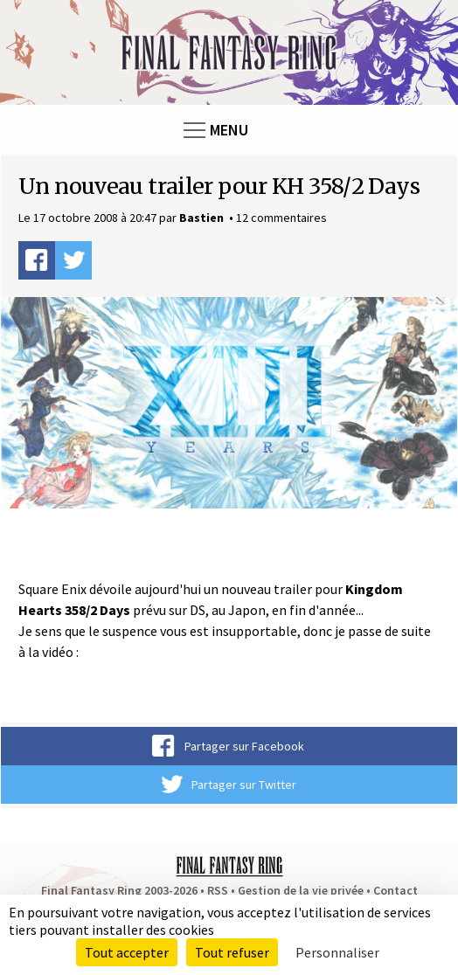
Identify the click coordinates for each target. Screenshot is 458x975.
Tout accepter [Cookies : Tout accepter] (127, 952)
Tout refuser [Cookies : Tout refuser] (232, 952)
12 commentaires (281, 217)
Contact (395, 890)
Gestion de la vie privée (301, 890)
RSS (217, 890)
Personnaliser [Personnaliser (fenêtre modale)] (337, 952)
